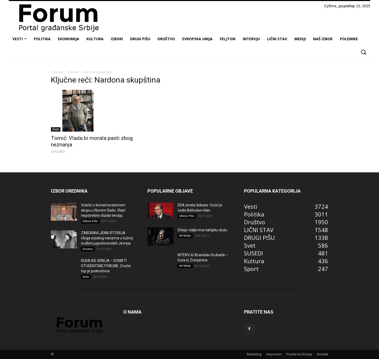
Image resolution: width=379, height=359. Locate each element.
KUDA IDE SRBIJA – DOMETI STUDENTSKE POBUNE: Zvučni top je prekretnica (106, 266)
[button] (363, 52)
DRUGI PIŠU (90, 221)
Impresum (273, 354)
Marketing (254, 354)
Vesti (55, 129)
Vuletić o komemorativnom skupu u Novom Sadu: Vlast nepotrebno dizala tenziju (103, 210)
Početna (57, 72)
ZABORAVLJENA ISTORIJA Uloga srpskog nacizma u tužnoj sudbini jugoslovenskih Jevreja (107, 238)
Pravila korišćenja (299, 354)
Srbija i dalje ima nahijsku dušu (202, 230)
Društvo (88, 249)
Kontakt (322, 354)
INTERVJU (185, 236)
